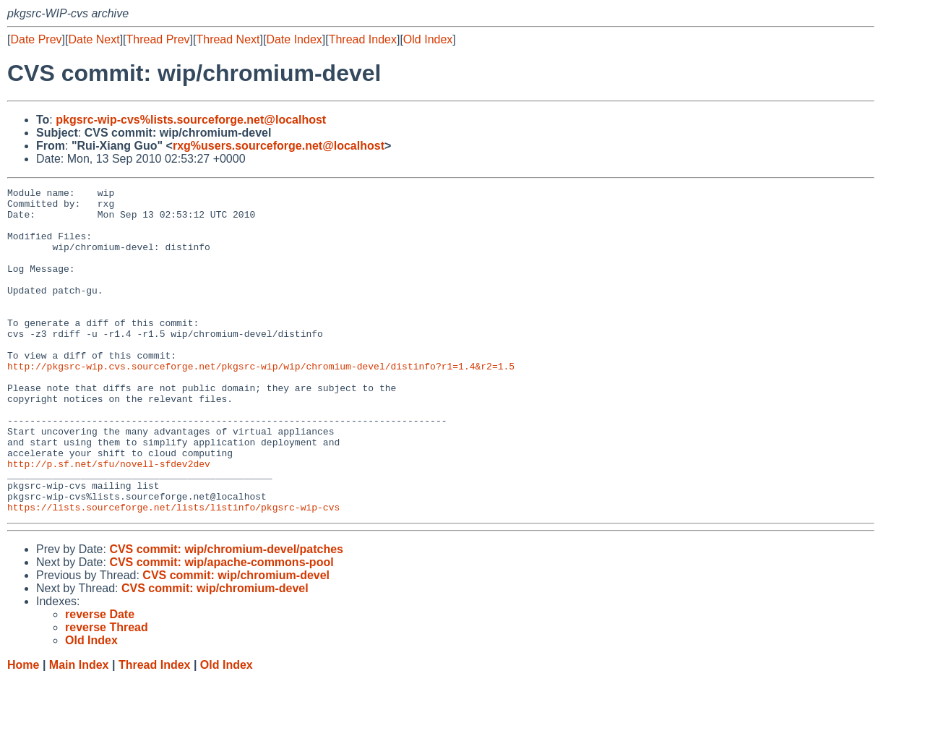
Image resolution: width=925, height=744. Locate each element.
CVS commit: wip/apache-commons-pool (221, 627)
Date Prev (35, 39)
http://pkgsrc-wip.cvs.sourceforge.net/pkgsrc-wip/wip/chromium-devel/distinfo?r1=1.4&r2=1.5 (261, 402)
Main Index (79, 730)
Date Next (93, 39)
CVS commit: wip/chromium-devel (236, 640)
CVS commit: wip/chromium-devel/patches (226, 614)
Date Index (294, 39)
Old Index (427, 39)
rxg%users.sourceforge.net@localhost (278, 146)
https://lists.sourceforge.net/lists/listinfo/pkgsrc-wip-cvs (173, 571)
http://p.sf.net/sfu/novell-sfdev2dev (108, 519)
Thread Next (227, 39)
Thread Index (363, 39)
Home (23, 730)
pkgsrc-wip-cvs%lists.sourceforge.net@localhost (191, 120)
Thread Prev (158, 39)
